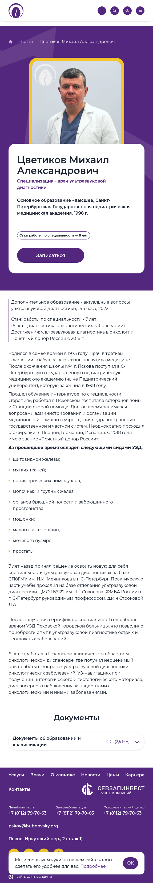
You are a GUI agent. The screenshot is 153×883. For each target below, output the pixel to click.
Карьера (134, 774)
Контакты (19, 789)
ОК (130, 863)
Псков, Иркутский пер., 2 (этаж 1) (46, 838)
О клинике (63, 774)
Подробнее (93, 866)
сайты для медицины (30, 876)
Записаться (50, 255)
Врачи (26, 41)
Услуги (16, 774)
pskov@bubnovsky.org (33, 825)
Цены (112, 774)
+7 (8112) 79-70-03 (75, 813)
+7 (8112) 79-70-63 (28, 813)
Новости (90, 774)
